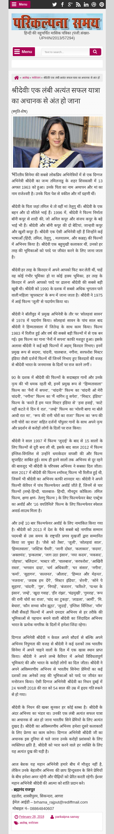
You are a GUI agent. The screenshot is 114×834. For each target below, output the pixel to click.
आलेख (23, 823)
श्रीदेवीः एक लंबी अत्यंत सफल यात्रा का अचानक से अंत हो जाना (56, 94)
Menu (23, 4)
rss (78, 4)
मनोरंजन (33, 823)
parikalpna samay (67, 816)
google (70, 4)
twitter (54, 4)
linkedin (86, 4)
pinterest (102, 4)
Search (95, 51)
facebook (62, 4)
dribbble (94, 4)
